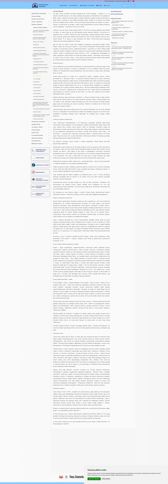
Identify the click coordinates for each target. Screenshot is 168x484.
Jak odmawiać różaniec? (38, 61)
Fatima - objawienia (37, 21)
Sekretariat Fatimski (37, 138)
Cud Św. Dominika (37, 93)
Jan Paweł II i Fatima (37, 127)
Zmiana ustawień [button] (106, 478)
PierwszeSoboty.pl (117, 14)
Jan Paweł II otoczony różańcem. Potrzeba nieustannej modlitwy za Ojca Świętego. (41, 55)
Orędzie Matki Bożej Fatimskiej (40, 50)
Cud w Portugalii (37, 78)
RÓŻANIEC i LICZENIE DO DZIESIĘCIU (40, 27)
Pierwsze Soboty (36, 16)
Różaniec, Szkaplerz (37, 24)
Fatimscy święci (36, 130)
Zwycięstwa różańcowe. (38, 34)
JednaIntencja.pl (116, 11)
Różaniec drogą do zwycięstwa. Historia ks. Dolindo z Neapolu (40, 38)
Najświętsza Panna (37, 58)
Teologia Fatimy (36, 124)
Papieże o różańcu (37, 111)
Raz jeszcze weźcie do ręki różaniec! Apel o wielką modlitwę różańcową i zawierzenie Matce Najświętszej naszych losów (41, 104)
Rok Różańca (36, 44)
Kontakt (107, 5)
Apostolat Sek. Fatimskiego (39, 13)
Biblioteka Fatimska (37, 143)
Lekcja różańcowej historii (39, 99)
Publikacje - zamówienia (87, 5)
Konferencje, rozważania (38, 121)
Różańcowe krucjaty (37, 84)
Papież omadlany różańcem (39, 47)
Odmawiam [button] (96, 478)
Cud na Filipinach (37, 87)
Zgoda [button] (90, 478)
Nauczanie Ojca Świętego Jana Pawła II (41, 109)
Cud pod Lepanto (37, 90)
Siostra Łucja (35, 132)
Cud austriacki (36, 81)
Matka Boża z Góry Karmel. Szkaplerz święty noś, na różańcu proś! (41, 31)
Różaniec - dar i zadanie (38, 41)
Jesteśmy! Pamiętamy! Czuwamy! (40, 64)
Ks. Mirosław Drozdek (37, 135)
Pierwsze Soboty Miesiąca (121, 1)
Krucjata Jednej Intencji (110, 1)
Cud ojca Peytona (37, 76)
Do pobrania (73, 5)
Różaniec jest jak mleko (38, 119)
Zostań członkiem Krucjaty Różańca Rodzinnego (41, 68)
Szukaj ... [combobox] (124, 5)
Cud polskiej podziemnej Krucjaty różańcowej (40, 72)
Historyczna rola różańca (38, 96)
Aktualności (63, 5)
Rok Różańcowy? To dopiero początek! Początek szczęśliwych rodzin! (41, 115)
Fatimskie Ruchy (36, 141)
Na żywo (99, 5)
